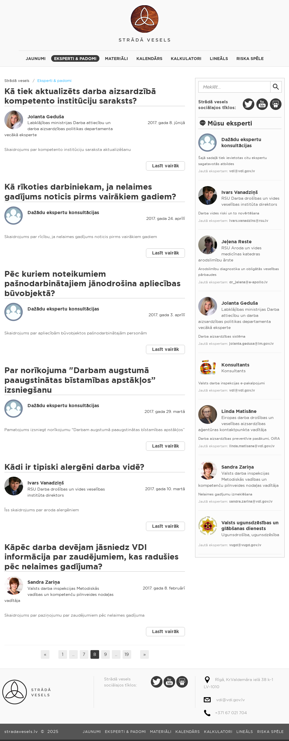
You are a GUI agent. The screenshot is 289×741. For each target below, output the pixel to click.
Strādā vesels (144, 22)
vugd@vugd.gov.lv (245, 545)
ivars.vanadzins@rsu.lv (248, 220)
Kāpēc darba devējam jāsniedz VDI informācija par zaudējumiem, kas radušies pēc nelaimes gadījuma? (91, 557)
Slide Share (275, 104)
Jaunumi (36, 58)
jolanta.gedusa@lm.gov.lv (251, 343)
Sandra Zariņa (43, 582)
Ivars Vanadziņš (45, 483)
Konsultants (235, 365)
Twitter (248, 104)
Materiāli (116, 58)
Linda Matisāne (239, 411)
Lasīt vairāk (165, 166)
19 (127, 654)
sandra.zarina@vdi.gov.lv (251, 501)
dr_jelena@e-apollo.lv (248, 282)
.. (73, 654)
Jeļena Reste (236, 242)
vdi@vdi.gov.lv (242, 171)
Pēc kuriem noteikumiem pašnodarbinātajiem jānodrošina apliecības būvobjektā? (92, 284)
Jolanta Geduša (45, 117)
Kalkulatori (186, 58)
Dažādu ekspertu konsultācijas (63, 212)
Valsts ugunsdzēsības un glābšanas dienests (250, 526)
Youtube (262, 104)
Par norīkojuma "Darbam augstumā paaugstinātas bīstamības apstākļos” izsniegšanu (79, 380)
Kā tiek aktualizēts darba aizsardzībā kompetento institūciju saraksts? (80, 96)
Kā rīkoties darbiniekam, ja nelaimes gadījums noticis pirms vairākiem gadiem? (90, 191)
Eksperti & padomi (75, 58)
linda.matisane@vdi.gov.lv (252, 446)
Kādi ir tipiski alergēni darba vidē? (74, 467)
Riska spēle (250, 58)
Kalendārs (149, 58)
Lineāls (219, 58)
